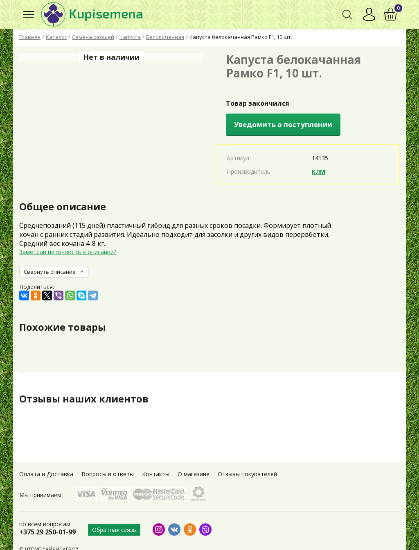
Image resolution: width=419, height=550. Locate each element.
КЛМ (318, 171)
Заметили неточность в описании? (67, 252)
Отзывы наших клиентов (84, 398)
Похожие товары (62, 327)
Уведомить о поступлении (283, 124)
